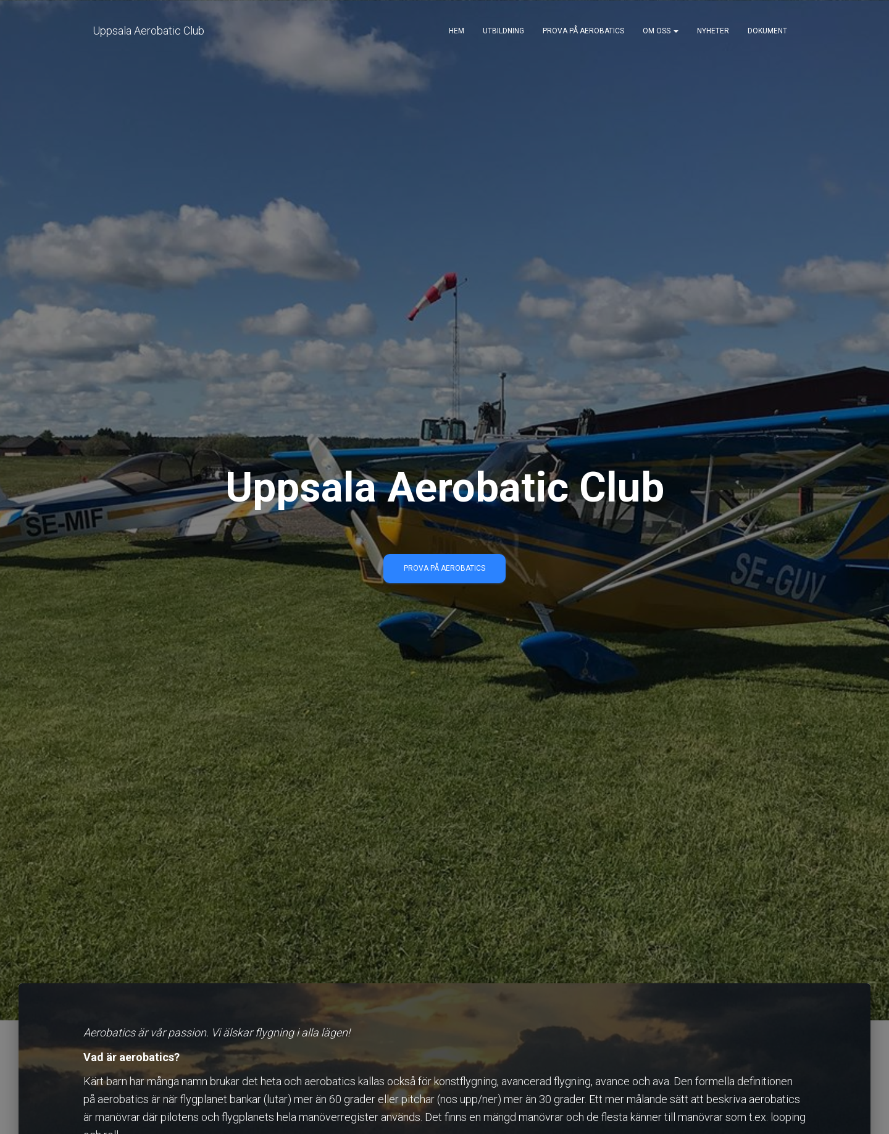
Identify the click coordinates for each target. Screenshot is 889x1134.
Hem (456, 31)
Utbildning (503, 31)
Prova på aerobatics (583, 31)
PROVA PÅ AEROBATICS (444, 568)
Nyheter (713, 31)
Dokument (767, 31)
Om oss (660, 31)
